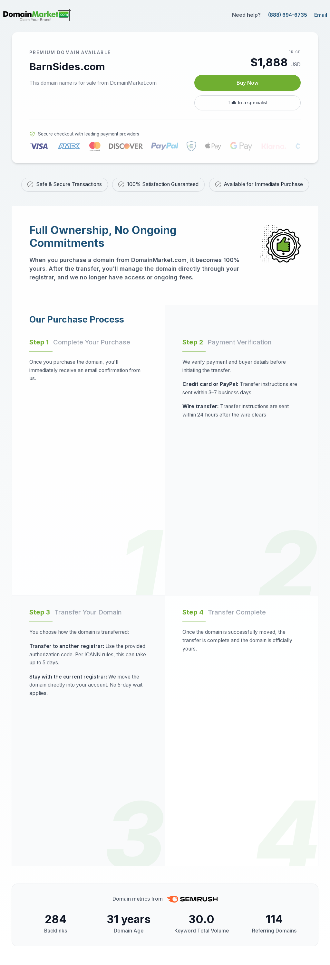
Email (320, 15)
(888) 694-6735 (287, 15)
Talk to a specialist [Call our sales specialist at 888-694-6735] (248, 104)
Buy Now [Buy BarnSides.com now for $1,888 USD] (248, 83)
